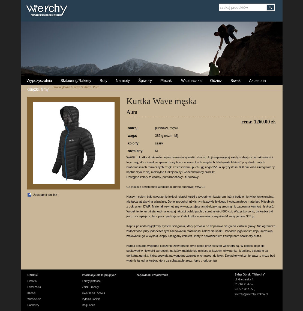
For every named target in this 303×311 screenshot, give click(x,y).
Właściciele (34, 299)
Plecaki (166, 80)
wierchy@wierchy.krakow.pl (251, 294)
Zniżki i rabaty (90, 287)
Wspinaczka (191, 80)
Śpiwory (145, 80)
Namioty (123, 80)
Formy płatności (91, 281)
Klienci (31, 293)
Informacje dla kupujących (99, 275)
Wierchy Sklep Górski (48, 11)
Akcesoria (257, 80)
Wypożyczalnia (39, 80)
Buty (103, 80)
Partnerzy (33, 305)
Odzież (216, 80)
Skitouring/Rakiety (76, 80)
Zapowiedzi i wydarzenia (152, 275)
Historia (32, 281)
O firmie (33, 275)
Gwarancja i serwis (93, 293)
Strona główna (61, 87)
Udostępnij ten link (45, 194)
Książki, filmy (38, 89)
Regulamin (88, 305)
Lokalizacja (34, 287)
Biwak (235, 80)
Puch (96, 87)
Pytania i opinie (91, 299)
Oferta (76, 87)
